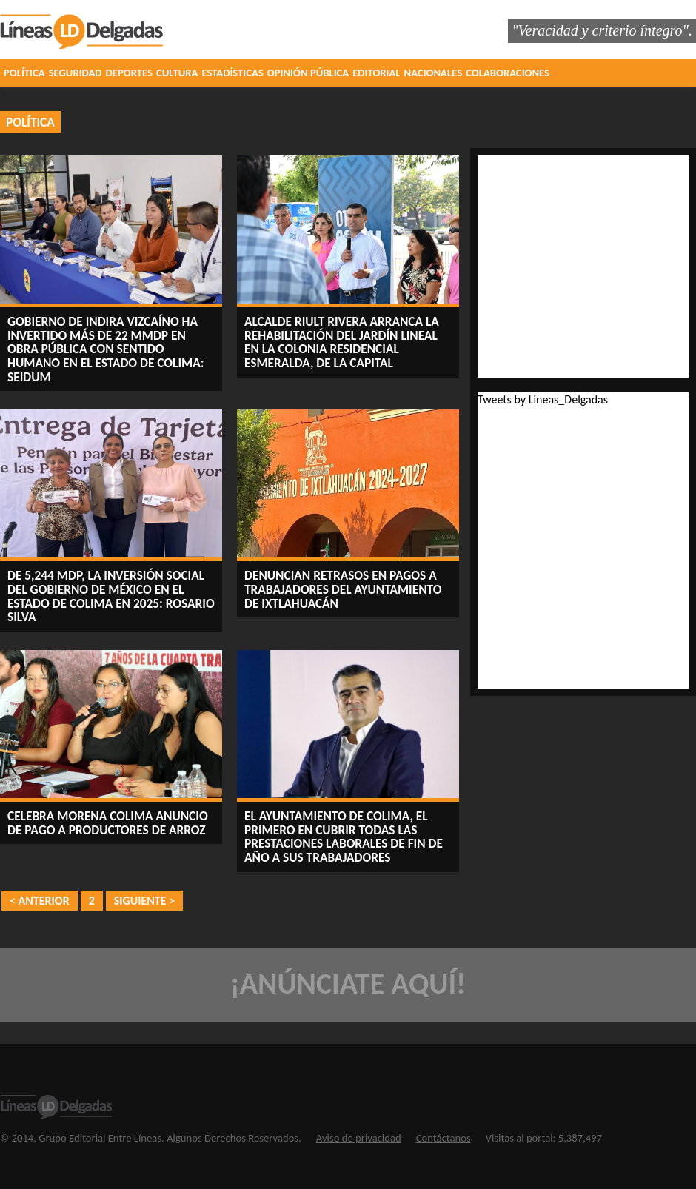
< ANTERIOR (40, 901)
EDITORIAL (376, 72)
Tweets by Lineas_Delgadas (543, 399)
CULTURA (177, 72)
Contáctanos (443, 1138)
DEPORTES (129, 72)
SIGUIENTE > (144, 901)
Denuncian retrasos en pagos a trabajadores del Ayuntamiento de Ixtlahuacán (342, 589)
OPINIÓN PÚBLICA (308, 72)
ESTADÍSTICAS (232, 72)
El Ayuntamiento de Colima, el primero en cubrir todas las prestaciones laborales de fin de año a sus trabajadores (343, 836)
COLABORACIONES (507, 72)
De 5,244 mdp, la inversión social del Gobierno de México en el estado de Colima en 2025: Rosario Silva (111, 596)
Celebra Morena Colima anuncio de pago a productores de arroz (107, 823)
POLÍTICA (24, 72)
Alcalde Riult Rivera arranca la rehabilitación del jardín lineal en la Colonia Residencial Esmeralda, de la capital (341, 342)
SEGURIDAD (75, 72)
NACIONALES (433, 72)
